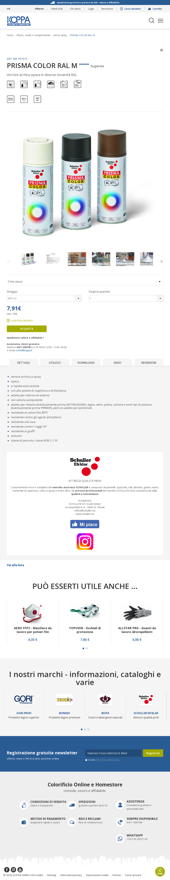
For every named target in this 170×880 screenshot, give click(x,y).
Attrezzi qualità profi (85, 481)
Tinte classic (15, 281)
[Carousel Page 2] (86, 648)
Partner (116, 875)
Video (117, 363)
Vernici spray (60, 35)
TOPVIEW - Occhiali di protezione (85, 630)
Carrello (155, 8)
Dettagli (23, 363)
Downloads (86, 363)
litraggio (12, 291)
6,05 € (32, 639)
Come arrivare (133, 875)
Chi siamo (75, 8)
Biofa (105, 713)
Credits (39, 875)
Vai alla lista (15, 565)
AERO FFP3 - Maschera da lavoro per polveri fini (33, 630)
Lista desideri (130, 8)
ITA (8, 8)
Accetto (104, 759)
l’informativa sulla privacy (108, 759)
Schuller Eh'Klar (146, 713)
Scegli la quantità (99, 291)
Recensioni (107, 8)
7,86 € (84, 639)
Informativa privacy (71, 875)
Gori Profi (23, 713)
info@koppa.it (24, 350)
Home (10, 35)
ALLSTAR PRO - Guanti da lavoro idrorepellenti (137, 630)
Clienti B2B (57, 8)
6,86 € (137, 639)
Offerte (39, 8)
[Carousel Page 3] (88, 729)
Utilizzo (55, 363)
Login (91, 8)
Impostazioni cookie (97, 875)
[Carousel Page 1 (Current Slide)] (83, 648)
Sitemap (51, 875)
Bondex (64, 713)
